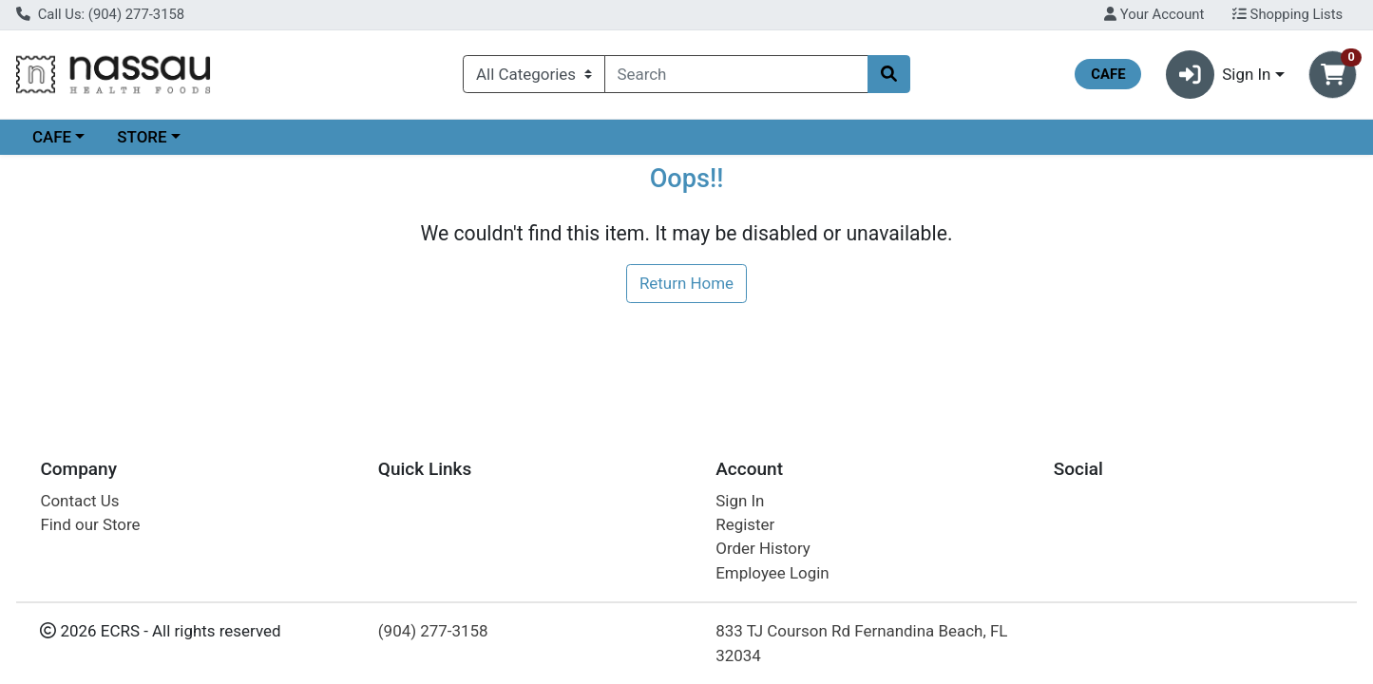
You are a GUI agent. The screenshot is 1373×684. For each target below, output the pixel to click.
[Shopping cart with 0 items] (1332, 74)
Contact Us (79, 500)
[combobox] (736, 74)
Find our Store (90, 524)
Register (744, 524)
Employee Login (772, 572)
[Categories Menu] (533, 74)
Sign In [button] (1218, 74)
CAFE (51, 136)
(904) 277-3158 (433, 630)
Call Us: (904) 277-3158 (100, 14)
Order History (762, 548)
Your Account (1154, 14)
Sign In (739, 500)
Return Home (686, 283)
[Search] (736, 74)
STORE (141, 136)
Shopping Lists (1287, 14)
